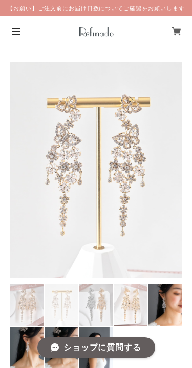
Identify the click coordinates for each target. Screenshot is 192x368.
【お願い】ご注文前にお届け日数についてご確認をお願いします (96, 8)
